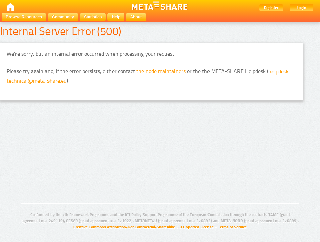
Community (63, 17)
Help (115, 17)
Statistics (93, 17)
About (136, 17)
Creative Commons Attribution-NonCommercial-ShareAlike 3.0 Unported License (143, 227)
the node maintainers (161, 71)
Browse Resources (24, 17)
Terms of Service (232, 227)
